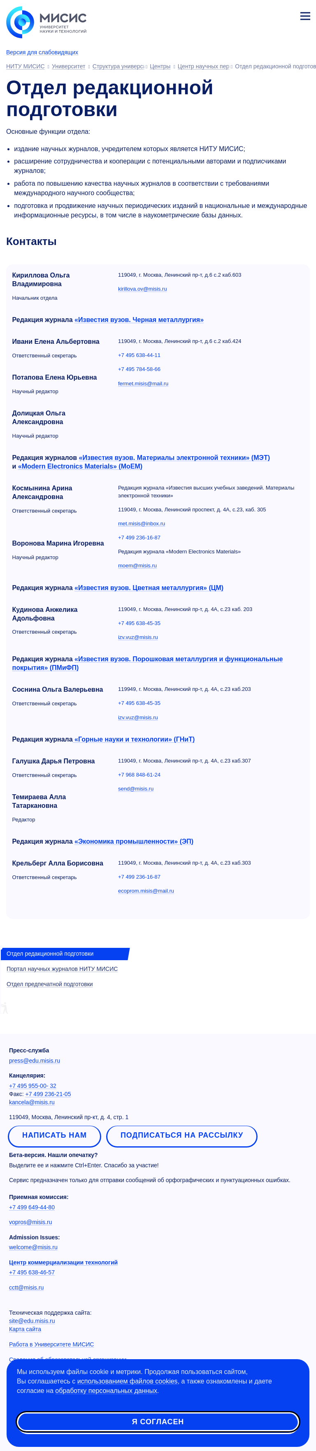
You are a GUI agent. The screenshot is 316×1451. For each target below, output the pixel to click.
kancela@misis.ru (32, 1102)
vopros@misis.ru (30, 1222)
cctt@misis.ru (26, 1287)
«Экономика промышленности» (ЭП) (133, 841)
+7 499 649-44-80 (32, 1207)
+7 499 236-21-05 (48, 1094)
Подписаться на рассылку (182, 1135)
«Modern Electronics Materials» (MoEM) (80, 466)
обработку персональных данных (106, 1390)
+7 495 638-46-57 (32, 1272)
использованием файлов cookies (127, 1381)
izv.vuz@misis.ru (138, 637)
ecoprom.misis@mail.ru (146, 891)
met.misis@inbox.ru (141, 523)
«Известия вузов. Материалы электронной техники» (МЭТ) (174, 457)
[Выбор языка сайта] (266, 14)
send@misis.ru (135, 789)
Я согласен (158, 1422)
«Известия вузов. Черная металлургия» (139, 319)
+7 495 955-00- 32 (32, 1085)
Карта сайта (25, 1329)
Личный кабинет (285, 15)
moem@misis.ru (137, 565)
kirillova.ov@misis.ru (142, 289)
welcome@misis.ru (33, 1247)
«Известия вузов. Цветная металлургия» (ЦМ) (148, 587)
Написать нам (54, 1135)
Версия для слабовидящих (42, 52)
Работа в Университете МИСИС (51, 1344)
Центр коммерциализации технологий (63, 1262)
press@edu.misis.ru (34, 1060)
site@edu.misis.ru (32, 1321)
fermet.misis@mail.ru (143, 383)
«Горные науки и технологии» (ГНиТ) (134, 739)
